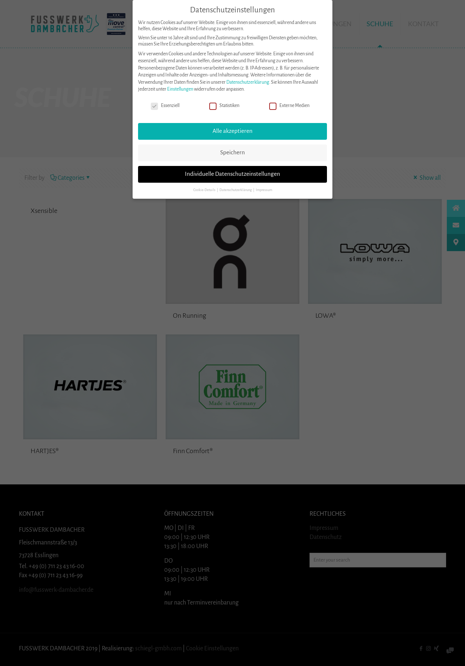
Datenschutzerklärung (247, 81)
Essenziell (165, 106)
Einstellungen (180, 89)
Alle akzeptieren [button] (232, 130)
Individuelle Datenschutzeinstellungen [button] (232, 173)
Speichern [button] (232, 152)
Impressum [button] (264, 189)
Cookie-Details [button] (204, 189)
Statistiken (224, 106)
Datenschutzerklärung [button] (235, 189)
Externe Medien (289, 106)
